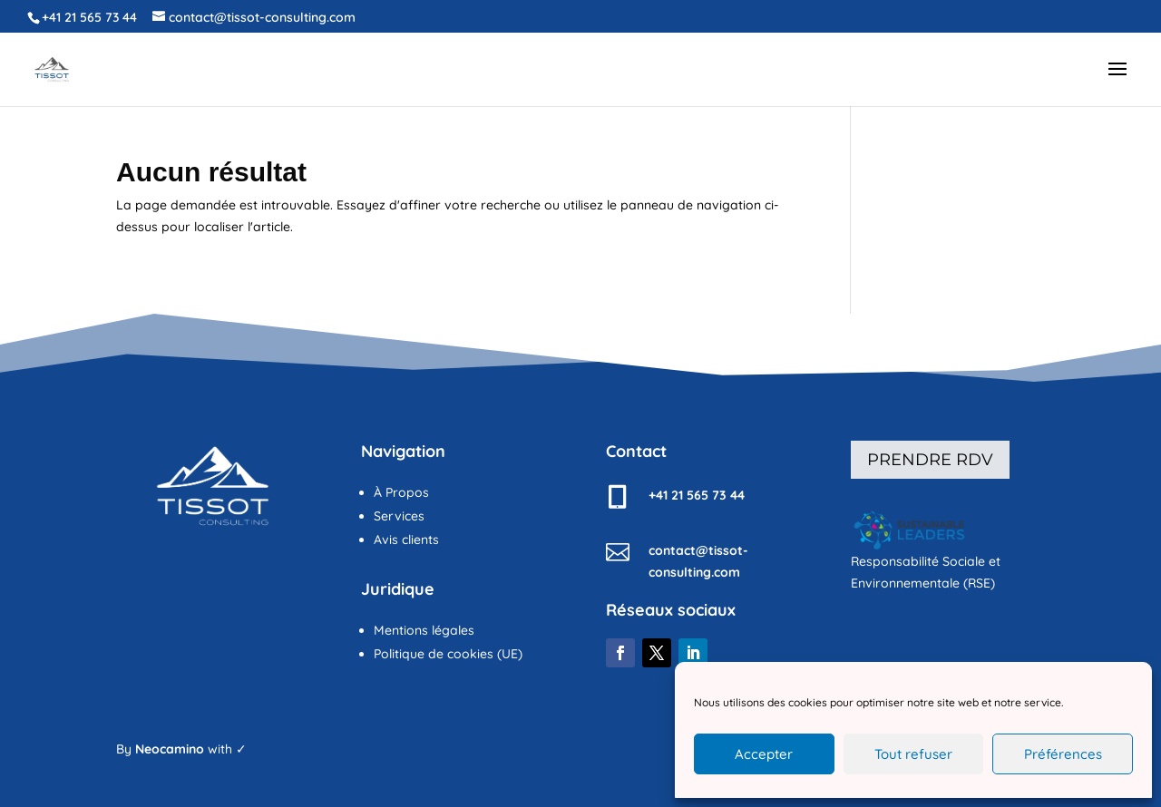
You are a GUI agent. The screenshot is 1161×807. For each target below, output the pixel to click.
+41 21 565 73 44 (89, 17)
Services (399, 516)
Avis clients (406, 539)
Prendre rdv (930, 460)
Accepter (764, 754)
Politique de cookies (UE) (448, 654)
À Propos (401, 492)
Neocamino (169, 749)
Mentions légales (424, 630)
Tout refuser (913, 754)
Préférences (1063, 754)
